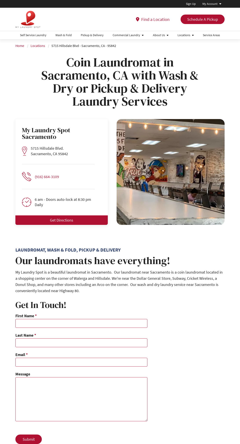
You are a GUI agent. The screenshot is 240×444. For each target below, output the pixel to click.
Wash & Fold (63, 35)
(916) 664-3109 (47, 176)
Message (22, 374)
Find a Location (153, 19)
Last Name (25, 335)
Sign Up (191, 4)
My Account (210, 4)
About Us (159, 35)
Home (19, 45)
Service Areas (211, 35)
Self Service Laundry (33, 35)
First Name (26, 315)
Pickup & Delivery (92, 35)
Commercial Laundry (126, 35)
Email (21, 354)
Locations (184, 35)
